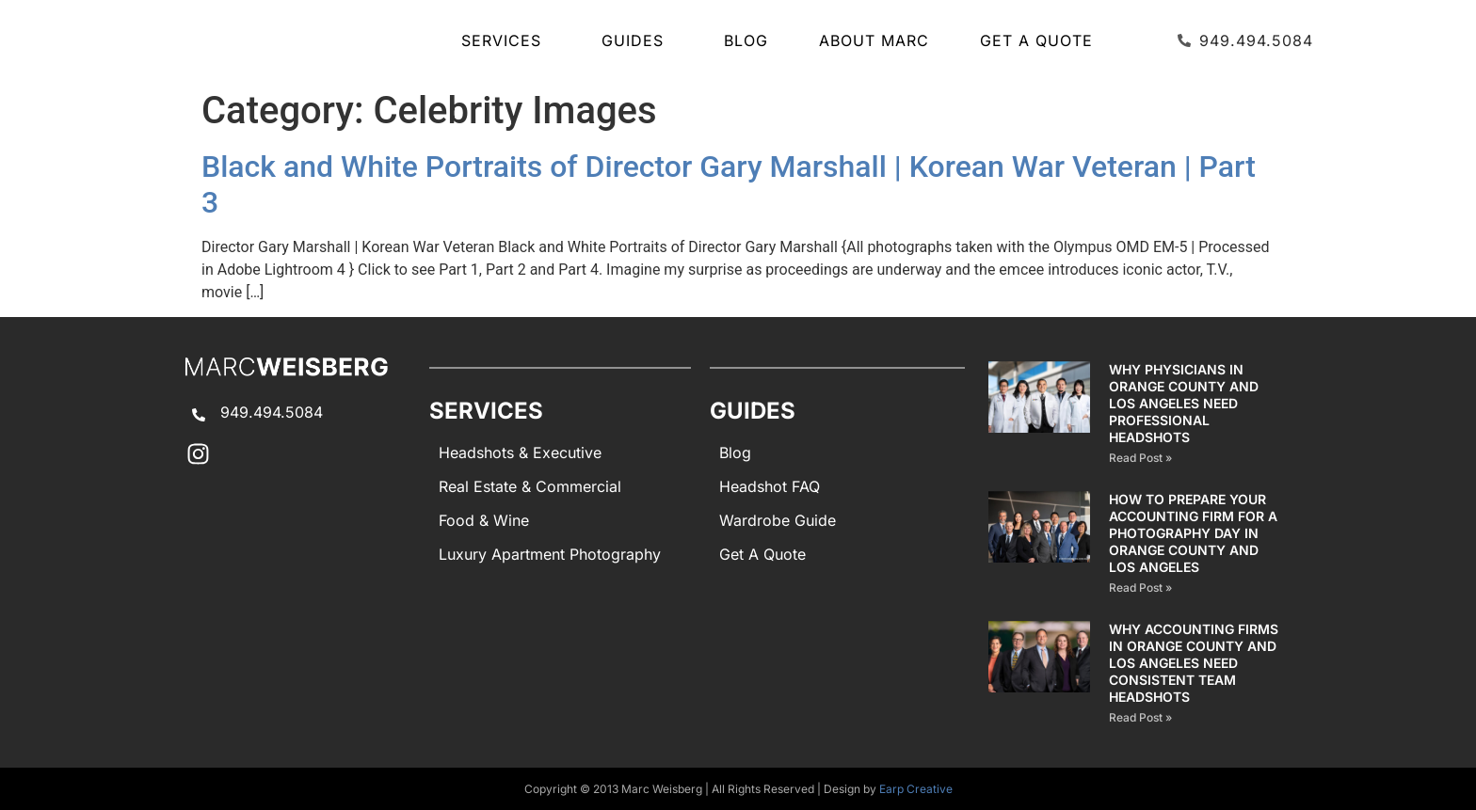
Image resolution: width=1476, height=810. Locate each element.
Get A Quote (1036, 40)
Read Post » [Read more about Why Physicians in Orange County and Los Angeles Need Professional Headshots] (1140, 458)
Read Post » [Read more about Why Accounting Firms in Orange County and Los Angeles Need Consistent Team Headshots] (1140, 717)
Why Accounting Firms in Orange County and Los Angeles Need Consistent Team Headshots (1193, 663)
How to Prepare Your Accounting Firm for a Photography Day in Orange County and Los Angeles (1193, 533)
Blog (746, 40)
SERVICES (506, 40)
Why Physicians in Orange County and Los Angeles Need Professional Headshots (1184, 403)
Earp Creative (916, 789)
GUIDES (637, 40)
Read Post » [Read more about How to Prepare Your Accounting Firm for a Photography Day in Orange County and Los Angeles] (1140, 587)
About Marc (874, 40)
